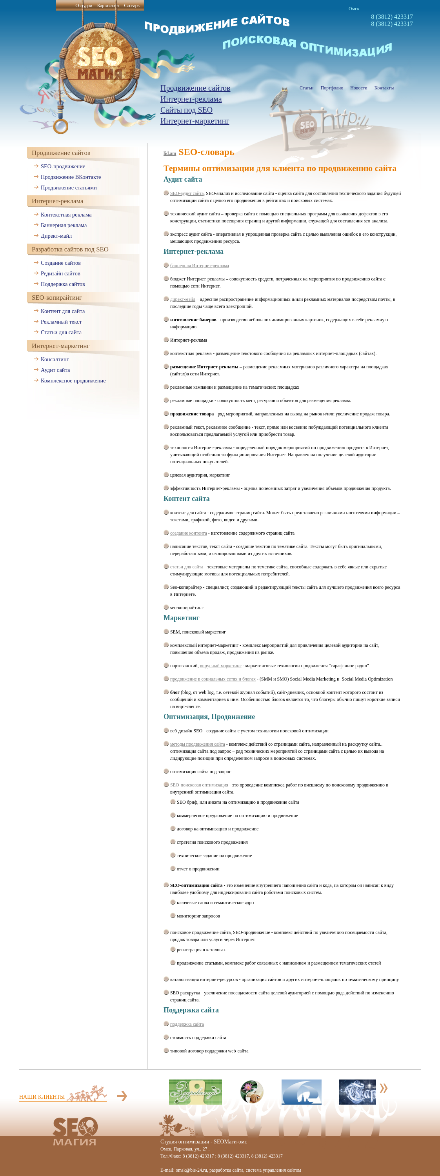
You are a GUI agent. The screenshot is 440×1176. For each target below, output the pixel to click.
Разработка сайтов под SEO (70, 249)
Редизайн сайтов (60, 273)
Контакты (384, 88)
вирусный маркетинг (221, 665)
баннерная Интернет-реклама (199, 265)
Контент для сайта (63, 311)
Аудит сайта (55, 370)
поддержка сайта (187, 1024)
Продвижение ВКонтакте (71, 177)
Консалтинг (55, 359)
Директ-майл (56, 236)
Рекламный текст (61, 322)
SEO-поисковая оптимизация (199, 785)
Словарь (131, 5)
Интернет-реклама (191, 99)
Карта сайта (107, 5)
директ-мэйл (182, 299)
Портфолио (331, 88)
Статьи (306, 88)
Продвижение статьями (69, 187)
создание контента (188, 533)
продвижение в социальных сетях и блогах (213, 679)
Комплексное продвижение (73, 380)
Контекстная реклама (66, 214)
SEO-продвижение (63, 166)
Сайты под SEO (186, 110)
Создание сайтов (61, 263)
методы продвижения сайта (197, 744)
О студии (83, 5)
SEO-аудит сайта (187, 193)
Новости (358, 88)
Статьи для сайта (61, 332)
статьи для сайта (186, 567)
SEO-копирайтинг (57, 297)
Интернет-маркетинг (194, 121)
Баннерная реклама (64, 225)
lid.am (170, 153)
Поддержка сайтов (63, 284)
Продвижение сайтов (195, 88)
